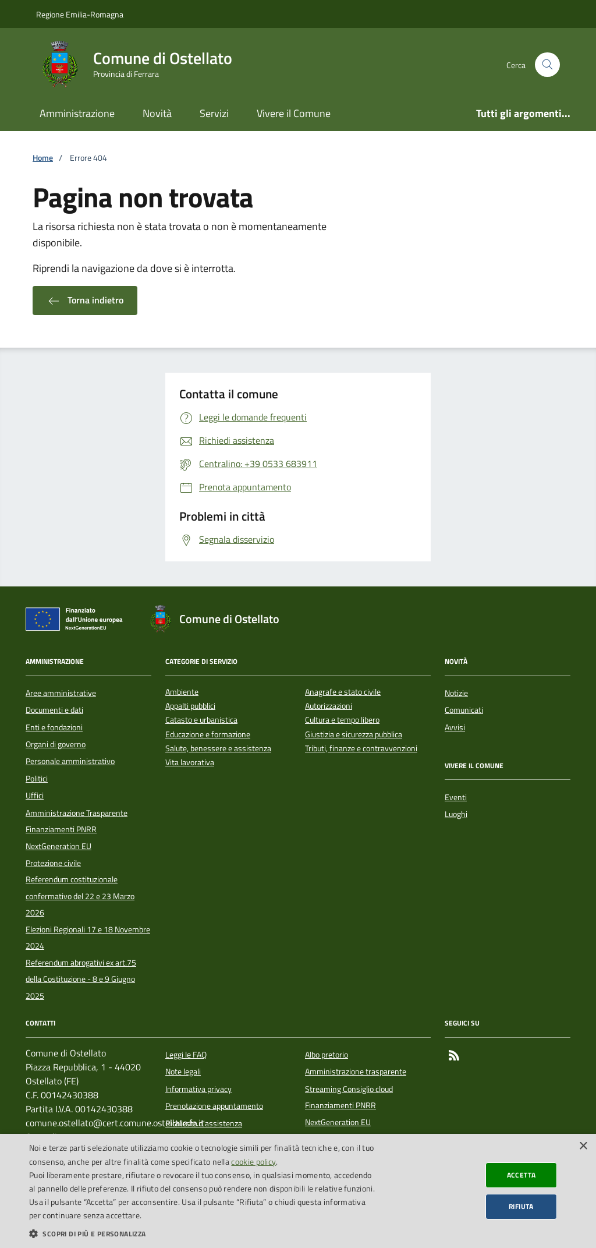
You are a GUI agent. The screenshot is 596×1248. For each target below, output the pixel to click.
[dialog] (298, 1191)
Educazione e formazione (207, 735)
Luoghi (456, 814)
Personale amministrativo (70, 761)
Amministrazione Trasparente (76, 813)
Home (43, 158)
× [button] (583, 1146)
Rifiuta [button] (521, 1206)
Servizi (214, 113)
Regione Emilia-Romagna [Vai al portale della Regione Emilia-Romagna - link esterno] (79, 14)
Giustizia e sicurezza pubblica (353, 735)
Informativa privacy (198, 1089)
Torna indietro (85, 300)
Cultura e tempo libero (342, 720)
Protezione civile (53, 863)
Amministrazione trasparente (355, 1071)
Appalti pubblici (190, 706)
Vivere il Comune (294, 113)
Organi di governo (56, 744)
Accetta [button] (521, 1174)
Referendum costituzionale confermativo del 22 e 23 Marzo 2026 (80, 896)
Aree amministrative (61, 693)
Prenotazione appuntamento (214, 1105)
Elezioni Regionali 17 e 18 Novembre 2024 (88, 937)
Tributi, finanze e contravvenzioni (361, 749)
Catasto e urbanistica (201, 720)
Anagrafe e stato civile (343, 692)
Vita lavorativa (189, 762)
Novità (157, 113)
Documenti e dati (54, 709)
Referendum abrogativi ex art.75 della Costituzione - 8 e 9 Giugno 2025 (81, 979)
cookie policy (253, 1161)
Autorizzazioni (328, 706)
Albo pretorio (326, 1054)
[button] (202, 1233)
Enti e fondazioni (54, 727)
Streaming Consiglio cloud (349, 1089)
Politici (37, 778)
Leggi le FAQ (186, 1054)
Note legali (183, 1071)
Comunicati (464, 709)
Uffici (35, 795)
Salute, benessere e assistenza (218, 749)
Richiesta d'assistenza (203, 1123)
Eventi (456, 797)
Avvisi (455, 727)
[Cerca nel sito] (547, 64)
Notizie (456, 693)
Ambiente (181, 692)
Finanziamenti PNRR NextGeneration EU (61, 837)
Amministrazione (77, 113)
